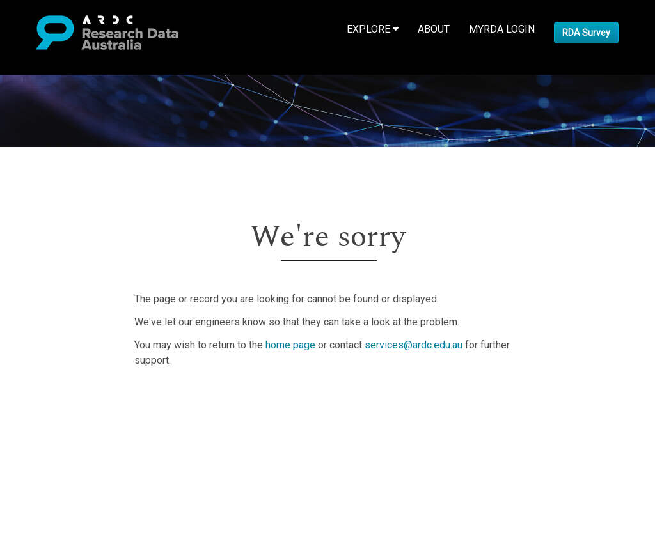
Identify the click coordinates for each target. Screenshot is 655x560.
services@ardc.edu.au (413, 345)
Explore (373, 29)
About (434, 29)
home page (290, 345)
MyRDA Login (502, 29)
